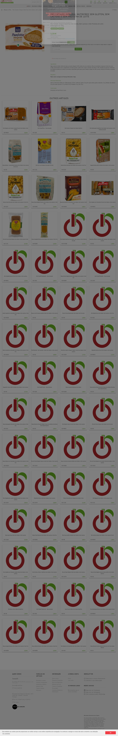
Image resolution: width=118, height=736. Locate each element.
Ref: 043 (5, 613)
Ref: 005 (92, 169)
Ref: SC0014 (64, 354)
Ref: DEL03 (64, 169)
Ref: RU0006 (35, 650)
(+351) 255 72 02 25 (22, 682)
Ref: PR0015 (6, 280)
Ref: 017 (92, 650)
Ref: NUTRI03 (93, 132)
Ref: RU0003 (64, 280)
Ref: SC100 (64, 502)
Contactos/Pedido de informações (57, 691)
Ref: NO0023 (64, 206)
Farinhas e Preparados (49, 6)
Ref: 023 (63, 613)
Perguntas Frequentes (57, 680)
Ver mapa (15, 702)
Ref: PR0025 (93, 206)
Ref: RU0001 (35, 206)
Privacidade (55, 688)
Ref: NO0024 (6, 354)
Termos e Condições (57, 686)
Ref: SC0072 (35, 465)
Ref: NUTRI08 (64, 243)
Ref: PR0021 (64, 428)
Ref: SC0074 (35, 502)
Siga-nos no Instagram (92, 692)
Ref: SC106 (35, 169)
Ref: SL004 (93, 280)
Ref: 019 (92, 391)
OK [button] (110, 732)
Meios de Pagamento (57, 682)
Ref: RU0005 (35, 243)
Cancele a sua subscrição (93, 680)
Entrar (69, 678)
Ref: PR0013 (93, 354)
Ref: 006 (92, 243)
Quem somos (55, 678)
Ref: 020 (34, 428)
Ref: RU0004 (6, 650)
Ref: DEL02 (6, 206)
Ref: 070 (63, 132)
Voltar (115, 9)
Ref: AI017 (64, 650)
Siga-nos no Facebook (92, 690)
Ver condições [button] (6, 733)
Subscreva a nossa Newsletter (94, 678)
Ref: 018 (92, 576)
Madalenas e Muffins (61, 6)
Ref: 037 (5, 576)
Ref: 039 (34, 576)
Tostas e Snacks (81, 6)
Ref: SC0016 (6, 539)
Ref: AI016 (93, 317)
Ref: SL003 (35, 391)
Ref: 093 (92, 428)
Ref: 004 (5, 391)
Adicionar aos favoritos (59, 58)
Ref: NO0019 (6, 465)
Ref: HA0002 (64, 465)
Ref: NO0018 (6, 317)
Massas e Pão (71, 6)
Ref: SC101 (6, 243)
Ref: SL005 (35, 132)
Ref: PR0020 (6, 132)
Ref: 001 (34, 317)
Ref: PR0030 (93, 539)
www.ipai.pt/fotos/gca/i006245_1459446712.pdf (94, 728)
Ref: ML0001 (64, 391)
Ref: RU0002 (35, 539)
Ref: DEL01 (6, 428)
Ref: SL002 (35, 280)
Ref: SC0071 (93, 465)
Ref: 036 (34, 354)
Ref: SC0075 (6, 502)
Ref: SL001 (35, 613)
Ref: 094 (63, 317)
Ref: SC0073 (64, 576)
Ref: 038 (5, 169)
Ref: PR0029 (93, 613)
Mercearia (89, 6)
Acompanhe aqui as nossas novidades (73, 691)
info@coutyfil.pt (17, 685)
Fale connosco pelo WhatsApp (94, 694)
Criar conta (71, 680)
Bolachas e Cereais (37, 6)
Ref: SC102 (93, 502)
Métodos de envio (56, 684)
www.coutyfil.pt (17, 688)
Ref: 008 (63, 539)
